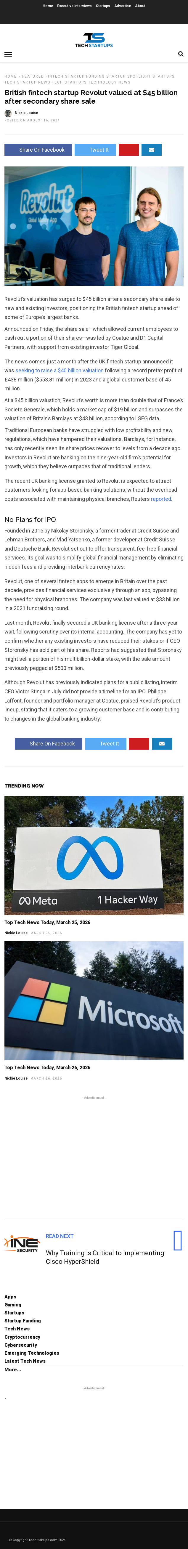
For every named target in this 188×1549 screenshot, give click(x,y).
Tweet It (95, 150)
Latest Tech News (25, 1361)
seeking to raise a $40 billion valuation (59, 370)
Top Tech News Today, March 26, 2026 (47, 1067)
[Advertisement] (94, 1157)
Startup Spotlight (128, 76)
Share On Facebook (38, 150)
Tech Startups (69, 82)
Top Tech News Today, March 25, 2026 (47, 922)
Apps (10, 1297)
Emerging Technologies (31, 1353)
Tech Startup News (27, 82)
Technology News (109, 82)
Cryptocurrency (22, 1337)
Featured (33, 76)
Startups (103, 6)
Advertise (122, 6)
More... (12, 1369)
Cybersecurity (20, 1345)
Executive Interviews (74, 6)
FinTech (55, 76)
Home (48, 6)
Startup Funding (85, 76)
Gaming (12, 1305)
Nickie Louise (16, 933)
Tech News (17, 1329)
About (140, 6)
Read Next (60, 1236)
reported (161, 499)
